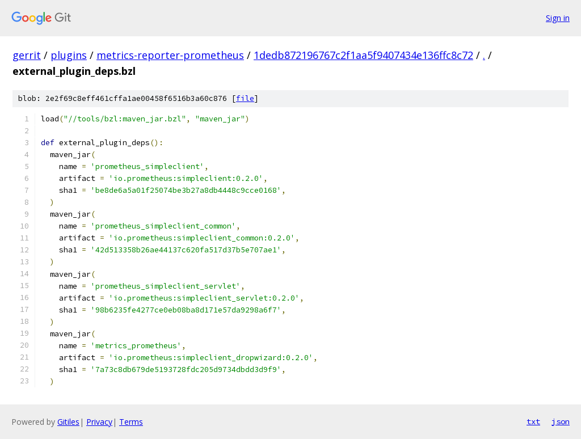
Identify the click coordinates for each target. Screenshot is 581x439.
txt (533, 421)
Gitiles (68, 421)
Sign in (558, 17)
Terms (131, 421)
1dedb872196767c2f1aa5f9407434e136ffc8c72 (363, 55)
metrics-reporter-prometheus (170, 55)
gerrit (26, 55)
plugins (68, 55)
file (245, 98)
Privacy (99, 421)
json (560, 421)
